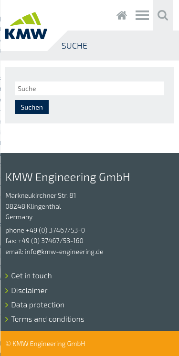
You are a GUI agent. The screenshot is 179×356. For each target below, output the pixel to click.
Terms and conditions (47, 318)
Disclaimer (29, 290)
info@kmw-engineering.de (64, 251)
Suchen (31, 107)
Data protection (37, 304)
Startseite (122, 15)
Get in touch (31, 275)
